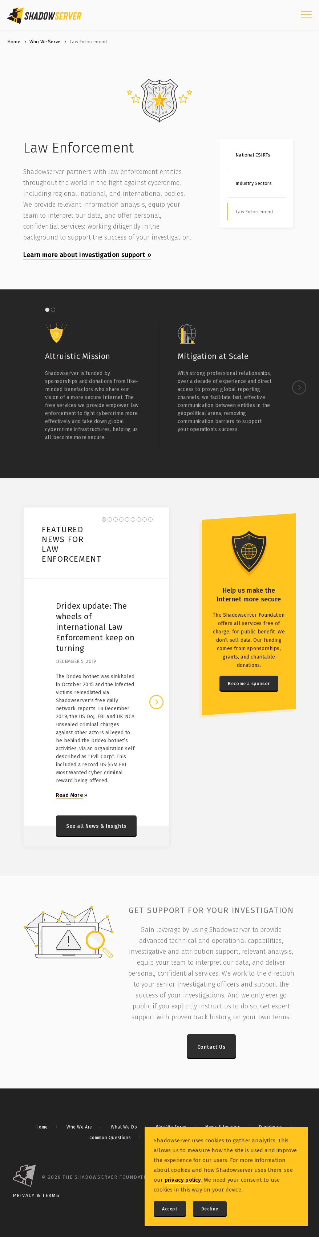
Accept (170, 1209)
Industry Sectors (253, 183)
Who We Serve (44, 41)
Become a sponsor (249, 683)
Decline (209, 1209)
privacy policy (183, 1180)
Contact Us (211, 1047)
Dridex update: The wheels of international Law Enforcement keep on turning (95, 627)
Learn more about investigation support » (87, 255)
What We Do (124, 1127)
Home (13, 41)
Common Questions (110, 1137)
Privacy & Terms (36, 1195)
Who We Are (79, 1127)
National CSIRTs (252, 155)
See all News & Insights (96, 826)
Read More (69, 795)
